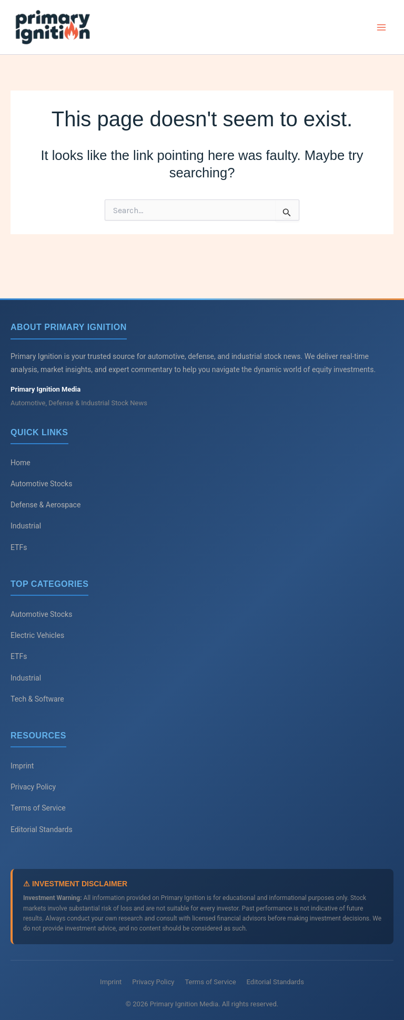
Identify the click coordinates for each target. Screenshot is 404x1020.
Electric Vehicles (37, 635)
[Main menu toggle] (382, 28)
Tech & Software (37, 699)
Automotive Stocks (41, 483)
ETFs (19, 547)
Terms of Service (38, 808)
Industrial (26, 526)
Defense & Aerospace (45, 505)
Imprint (22, 766)
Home (21, 462)
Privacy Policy (33, 787)
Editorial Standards (42, 829)
